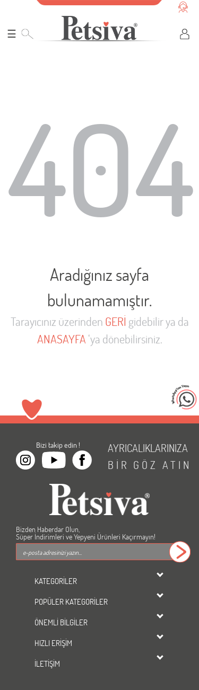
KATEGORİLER (55, 581)
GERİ (115, 321)
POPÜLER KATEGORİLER (71, 601)
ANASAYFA (61, 339)
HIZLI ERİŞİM (53, 643)
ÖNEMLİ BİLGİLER (61, 622)
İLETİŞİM (47, 663)
